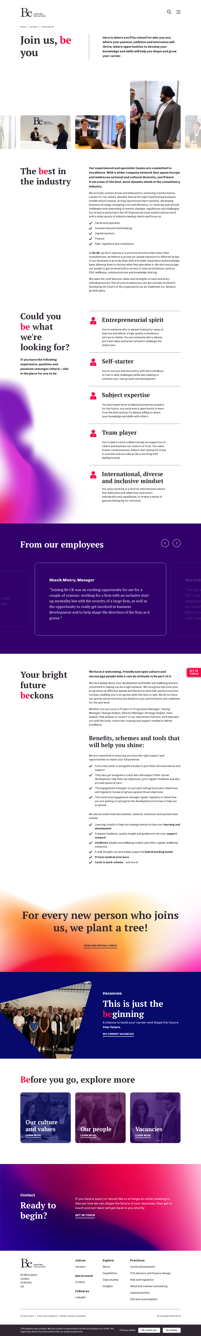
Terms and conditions (47, 1316)
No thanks (171, 1330)
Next (177, 543)
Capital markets (140, 1292)
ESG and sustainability (143, 1299)
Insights (108, 1286)
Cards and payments (142, 1266)
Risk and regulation (142, 1279)
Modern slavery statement (73, 1316)
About (106, 1266)
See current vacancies (119, 1033)
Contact (80, 1282)
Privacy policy (27, 1316)
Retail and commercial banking (149, 1286)
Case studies (111, 1279)
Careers (80, 1266)
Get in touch (85, 1215)
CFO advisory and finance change (150, 1273)
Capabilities (110, 1273)
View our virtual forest (100, 945)
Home (23, 27)
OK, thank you (149, 1330)
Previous (165, 543)
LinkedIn (80, 1297)
